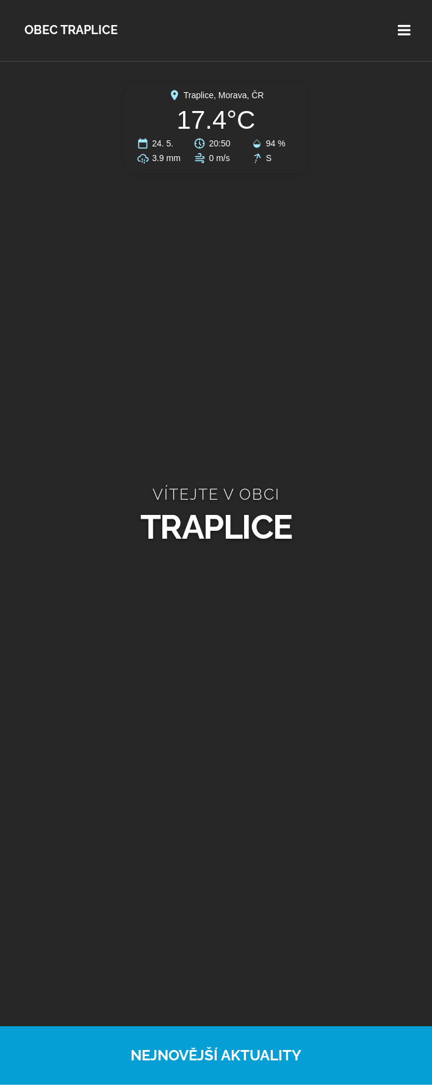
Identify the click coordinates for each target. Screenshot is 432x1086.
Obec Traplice (71, 30)
